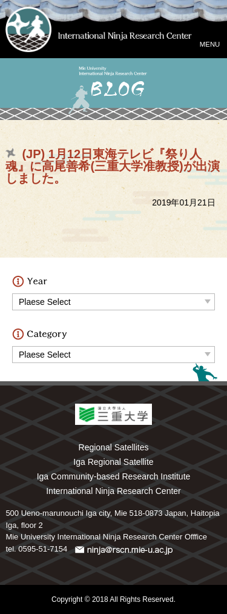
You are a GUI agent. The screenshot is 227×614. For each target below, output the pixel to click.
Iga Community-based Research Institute (114, 476)
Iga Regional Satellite (113, 462)
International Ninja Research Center (113, 491)
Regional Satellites (114, 447)
